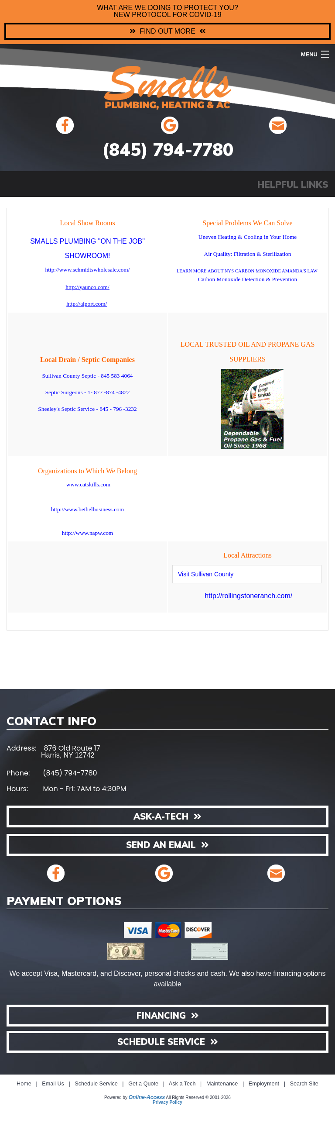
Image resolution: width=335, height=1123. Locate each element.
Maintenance (222, 1084)
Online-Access (147, 1097)
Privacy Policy (167, 1102)
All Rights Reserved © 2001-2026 (198, 1097)
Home (24, 1084)
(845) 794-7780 (167, 149)
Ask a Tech (182, 1084)
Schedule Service (96, 1084)
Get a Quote (143, 1084)
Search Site (304, 1084)
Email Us (53, 1084)
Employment (264, 1084)
